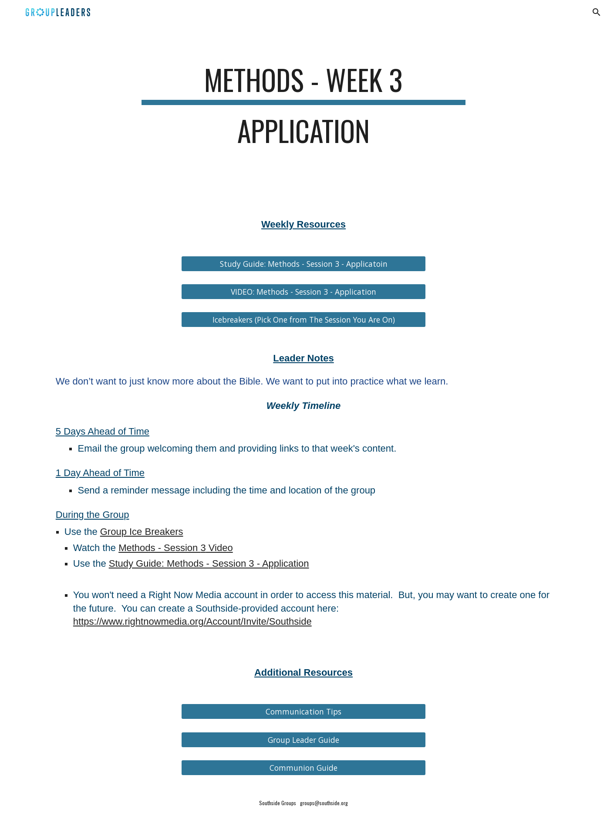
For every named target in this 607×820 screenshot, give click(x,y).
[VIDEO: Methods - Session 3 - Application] (303, 291)
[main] (303, 109)
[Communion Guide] (303, 767)
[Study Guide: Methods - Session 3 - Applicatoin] (303, 263)
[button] (596, 12)
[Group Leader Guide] (303, 739)
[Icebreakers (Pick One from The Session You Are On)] (303, 319)
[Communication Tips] (303, 711)
